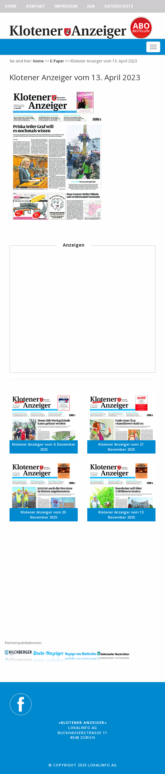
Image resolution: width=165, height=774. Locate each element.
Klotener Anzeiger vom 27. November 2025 (121, 447)
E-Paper (57, 61)
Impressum (66, 6)
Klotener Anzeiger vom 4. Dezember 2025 (44, 447)
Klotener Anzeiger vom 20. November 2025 (44, 514)
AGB (91, 6)
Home (10, 6)
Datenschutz (118, 6)
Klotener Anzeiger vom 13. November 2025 (121, 514)
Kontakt (35, 6)
